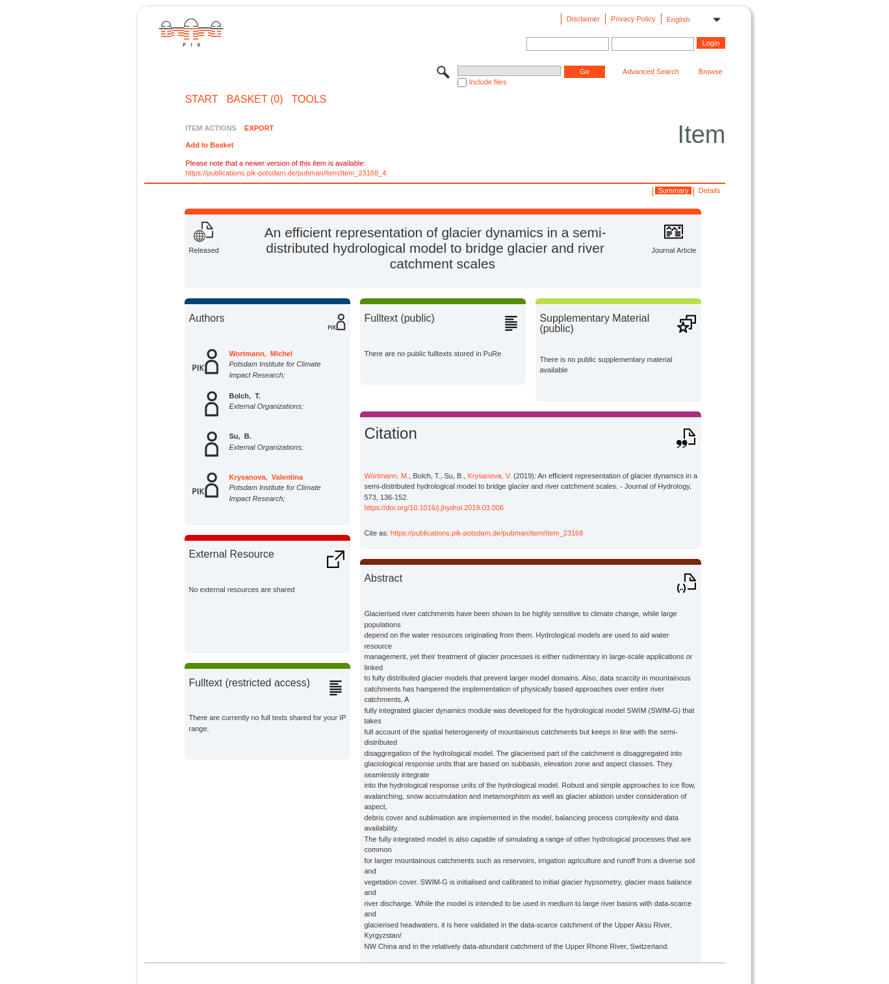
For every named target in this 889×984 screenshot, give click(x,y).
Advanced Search (651, 71)
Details (710, 190)
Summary (673, 190)
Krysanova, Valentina (266, 477)
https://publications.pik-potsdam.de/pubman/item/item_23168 (487, 533)
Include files (487, 82)
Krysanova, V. (489, 476)
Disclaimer (583, 19)
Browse (711, 71)
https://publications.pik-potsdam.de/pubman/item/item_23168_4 (285, 173)
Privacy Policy (633, 19)
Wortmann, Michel (260, 353)
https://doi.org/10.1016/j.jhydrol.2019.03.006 (434, 507)
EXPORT (259, 128)
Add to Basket (209, 145)
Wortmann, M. (386, 476)
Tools (309, 99)
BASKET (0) (255, 99)
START (201, 99)
